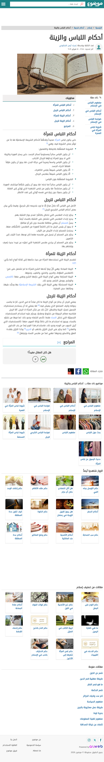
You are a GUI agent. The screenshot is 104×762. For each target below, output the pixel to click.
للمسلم (64, 223)
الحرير (28, 329)
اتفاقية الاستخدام (10, 745)
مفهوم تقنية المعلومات (91, 719)
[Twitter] (95, 740)
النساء (54, 317)
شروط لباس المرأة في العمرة (95, 130)
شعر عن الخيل (96, 673)
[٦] (68, 328)
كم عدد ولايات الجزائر (93, 696)
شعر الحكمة (97, 690)
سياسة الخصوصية (34, 745)
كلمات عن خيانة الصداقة (91, 724)
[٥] (39, 305)
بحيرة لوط (98, 713)
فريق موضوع (11, 751)
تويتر (71, 371)
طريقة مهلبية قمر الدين (91, 679)
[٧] (25, 328)
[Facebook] (100, 740)
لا (35, 359)
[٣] (75, 262)
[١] (47, 143)
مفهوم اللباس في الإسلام (94, 104)
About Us (37, 751)
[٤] (73, 262)
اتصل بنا (13, 739)
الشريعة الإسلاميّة (27, 284)
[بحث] (81, 4)
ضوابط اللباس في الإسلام (94, 120)
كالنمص (9, 277)
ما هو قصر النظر (95, 684)
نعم (43, 359)
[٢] (43, 209)
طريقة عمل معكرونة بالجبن (90, 707)
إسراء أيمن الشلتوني (67, 45)
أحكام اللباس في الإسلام (93, 112)
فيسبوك (78, 371)
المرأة (57, 140)
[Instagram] (89, 740)
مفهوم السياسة (95, 702)
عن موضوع (36, 739)
